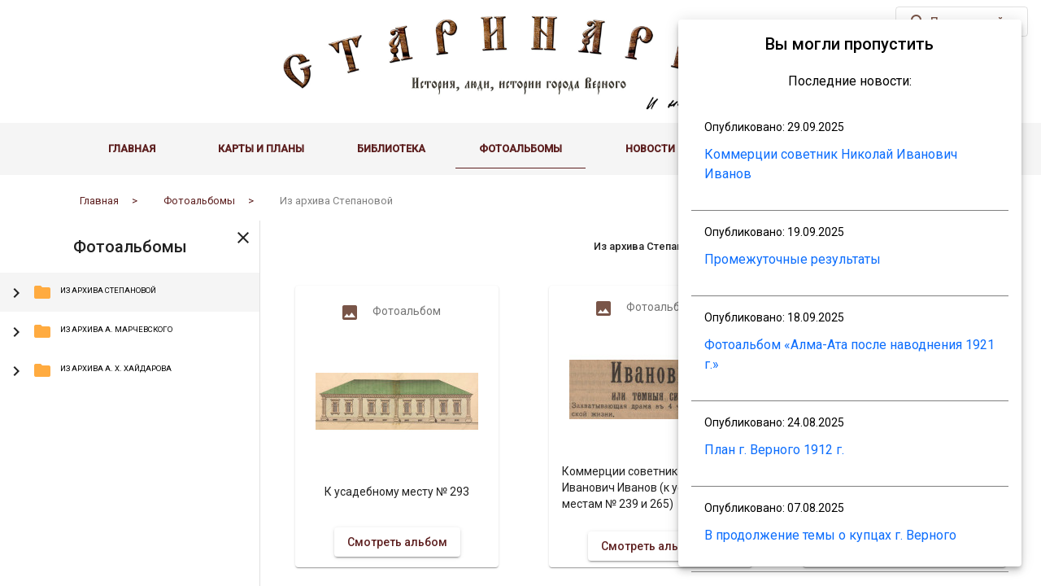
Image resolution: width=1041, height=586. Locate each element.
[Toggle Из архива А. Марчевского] (16, 331)
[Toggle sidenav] (243, 237)
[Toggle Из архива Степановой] (16, 292)
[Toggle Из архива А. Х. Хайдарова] (16, 370)
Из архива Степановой (94, 292)
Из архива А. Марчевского (102, 331)
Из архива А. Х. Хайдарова (102, 370)
